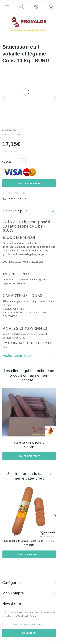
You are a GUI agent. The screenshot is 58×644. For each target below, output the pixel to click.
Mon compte (13, 593)
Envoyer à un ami (17, 198)
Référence (6, 130)
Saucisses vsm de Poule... (29, 442)
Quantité (6, 162)
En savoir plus (15, 211)
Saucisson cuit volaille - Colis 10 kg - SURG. (29, 541)
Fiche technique (17, 355)
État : (4, 134)
